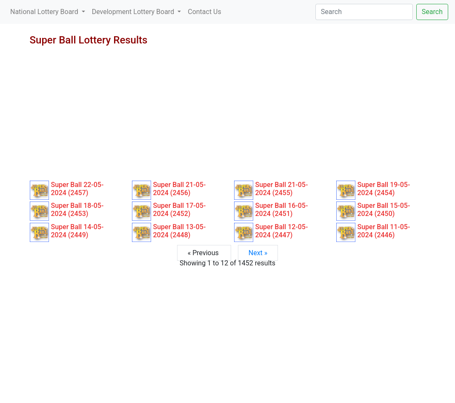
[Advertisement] (228, 116)
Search (432, 12)
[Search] (364, 12)
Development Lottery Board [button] (134, 12)
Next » (258, 253)
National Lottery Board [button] (45, 12)
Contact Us (204, 12)
